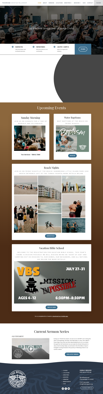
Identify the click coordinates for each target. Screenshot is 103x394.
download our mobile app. (60, 316)
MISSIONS (65, 377)
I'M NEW (83, 49)
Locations (59, 3)
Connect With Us (87, 388)
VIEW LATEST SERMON (72, 354)
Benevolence (67, 381)
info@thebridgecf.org (86, 384)
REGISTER (72, 155)
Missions (77, 3)
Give (84, 3)
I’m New (65, 370)
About (45, 3)
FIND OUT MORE (51, 307)
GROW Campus (63, 47)
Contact (90, 3)
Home (39, 3)
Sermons (51, 3)
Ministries (67, 3)
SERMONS (19, 47)
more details (50, 236)
